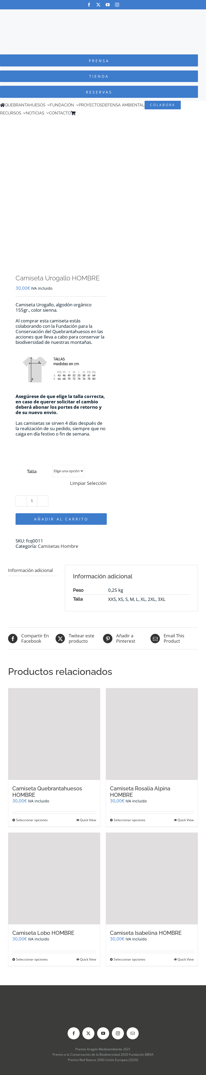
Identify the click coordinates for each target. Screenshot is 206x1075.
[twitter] (98, 5)
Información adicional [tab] (30, 570)
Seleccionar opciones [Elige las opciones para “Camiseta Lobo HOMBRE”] (32, 959)
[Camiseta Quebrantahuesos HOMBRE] (54, 734)
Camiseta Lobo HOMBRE (43, 933)
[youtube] (108, 5)
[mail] (133, 1033)
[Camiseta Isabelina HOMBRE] (152, 878)
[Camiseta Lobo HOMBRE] (54, 878)
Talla (31, 471)
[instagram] (117, 5)
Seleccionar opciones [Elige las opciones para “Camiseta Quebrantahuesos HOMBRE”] (32, 820)
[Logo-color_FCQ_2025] (103, 14)
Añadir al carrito (61, 519)
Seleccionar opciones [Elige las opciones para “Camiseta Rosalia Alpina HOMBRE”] (129, 820)
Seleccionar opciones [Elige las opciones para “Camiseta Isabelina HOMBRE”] (129, 959)
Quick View (88, 820)
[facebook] (89, 5)
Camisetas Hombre (58, 546)
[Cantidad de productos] (32, 501)
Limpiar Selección (88, 483)
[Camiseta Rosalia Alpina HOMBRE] (152, 734)
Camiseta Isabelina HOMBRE (146, 933)
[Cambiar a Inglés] (85, 113)
